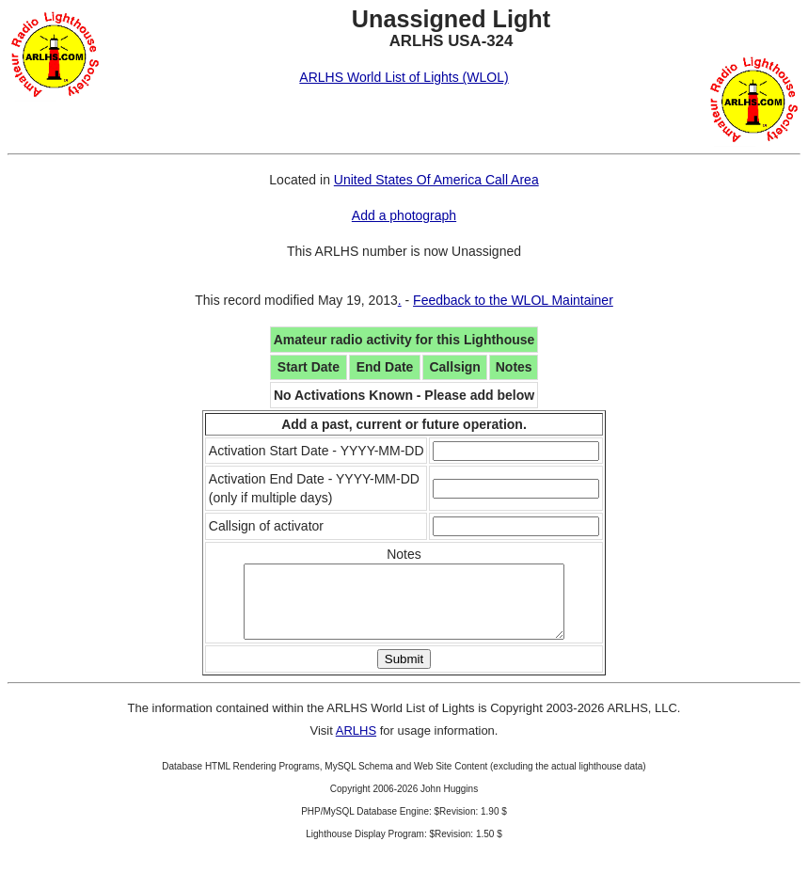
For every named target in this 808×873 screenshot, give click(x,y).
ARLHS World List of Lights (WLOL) (403, 77)
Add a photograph (404, 215)
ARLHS (356, 745)
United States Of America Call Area (436, 179)
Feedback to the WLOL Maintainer (513, 300)
